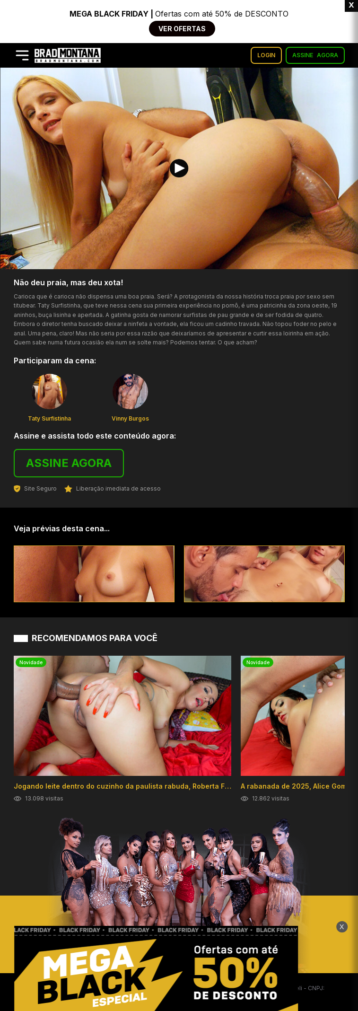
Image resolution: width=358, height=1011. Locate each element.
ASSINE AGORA (69, 463)
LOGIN (266, 55)
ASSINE (315, 55)
